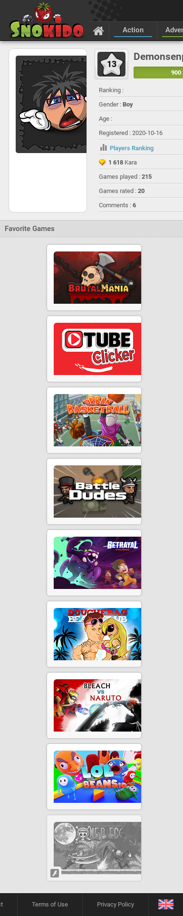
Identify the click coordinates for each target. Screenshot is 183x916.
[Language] (165, 905)
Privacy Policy (115, 904)
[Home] (98, 30)
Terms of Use (50, 904)
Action (133, 30)
